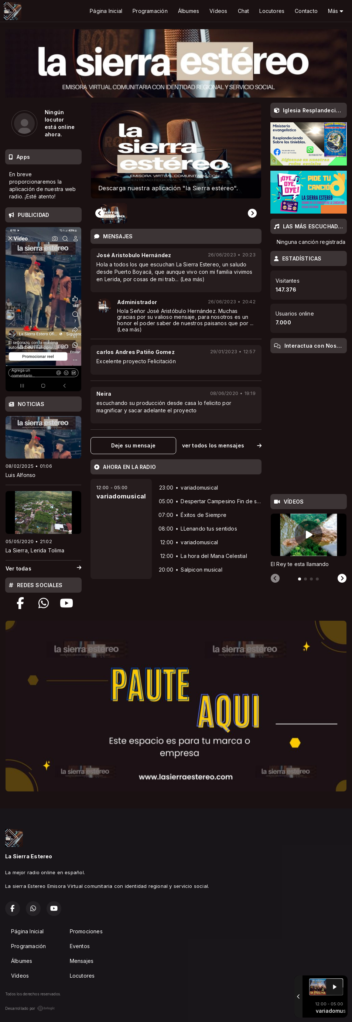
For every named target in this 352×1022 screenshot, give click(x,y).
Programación (150, 11)
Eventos (80, 946)
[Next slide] (252, 213)
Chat (243, 11)
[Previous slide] (99, 213)
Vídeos (218, 11)
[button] (113, 213)
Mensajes (82, 961)
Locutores (271, 11)
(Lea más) (192, 279)
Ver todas (43, 568)
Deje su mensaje (133, 445)
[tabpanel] (308, 541)
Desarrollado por (30, 1008)
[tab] (299, 579)
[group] (176, 150)
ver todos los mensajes (222, 445)
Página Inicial (106, 11)
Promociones (86, 931)
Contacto (306, 11)
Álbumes (188, 11)
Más (335, 11)
